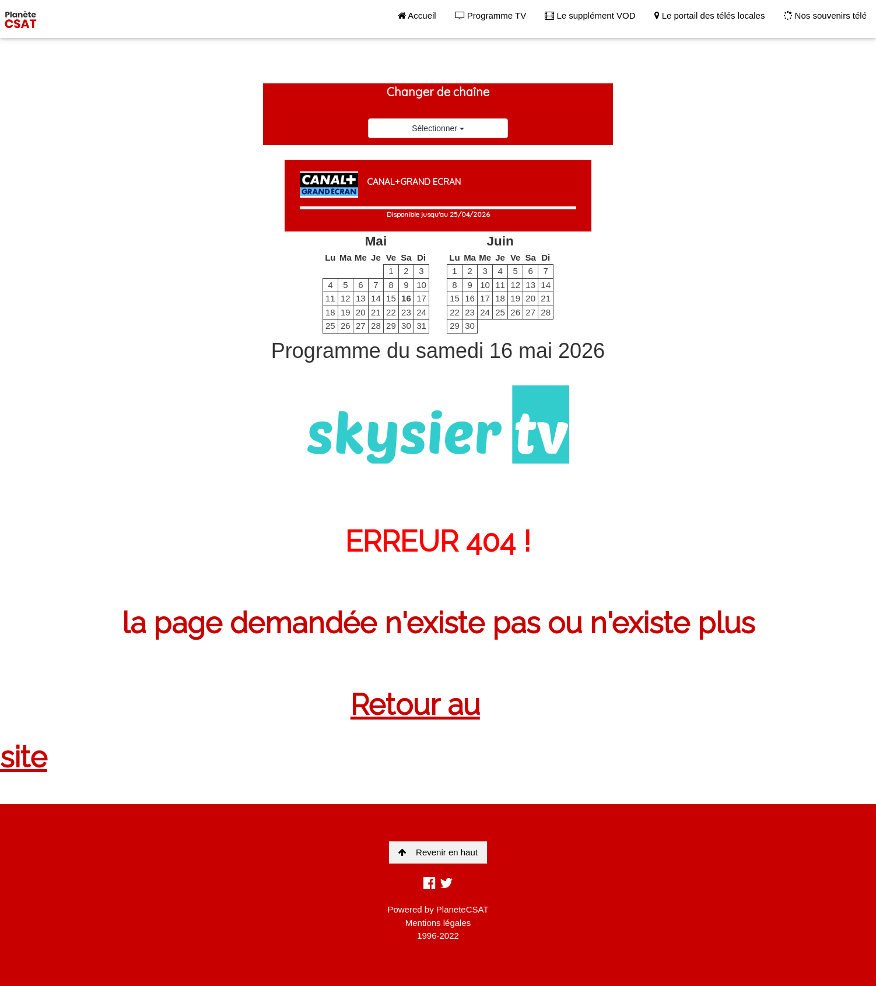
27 (361, 326)
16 (406, 298)
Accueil (417, 15)
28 (376, 326)
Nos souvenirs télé (825, 15)
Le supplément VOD (590, 15)
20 (361, 312)
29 (391, 326)
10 (421, 285)
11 (330, 298)
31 (421, 326)
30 (406, 326)
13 (361, 298)
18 (330, 312)
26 (346, 326)
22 (391, 312)
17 (421, 298)
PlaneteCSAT (462, 909)
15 (391, 298)
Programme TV (491, 15)
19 (346, 312)
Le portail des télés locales (709, 15)
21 (376, 312)
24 (421, 312)
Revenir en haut (438, 852)
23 (406, 312)
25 (330, 326)
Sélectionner (438, 128)
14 (376, 298)
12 (346, 298)
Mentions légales (438, 923)
